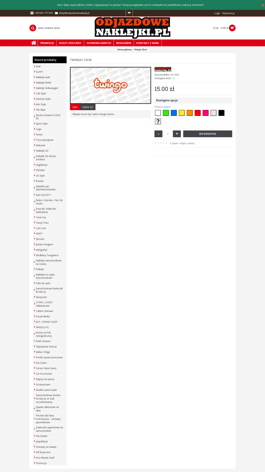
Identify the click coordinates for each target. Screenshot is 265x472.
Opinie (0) (87, 107)
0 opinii (173, 143)
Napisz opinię (187, 143)
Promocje (41, 463)
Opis (75, 107)
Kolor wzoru (163, 106)
